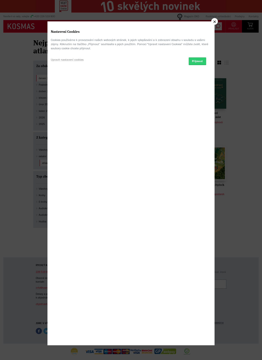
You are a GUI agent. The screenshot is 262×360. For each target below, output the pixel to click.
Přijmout (197, 199)
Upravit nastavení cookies (67, 198)
